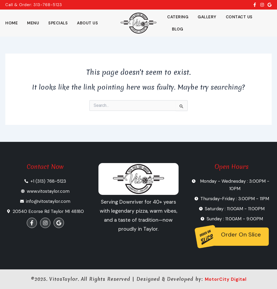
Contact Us (239, 17)
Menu (33, 23)
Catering (177, 17)
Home (11, 23)
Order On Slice (241, 234)
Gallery (207, 17)
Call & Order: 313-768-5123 (33, 4)
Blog (177, 29)
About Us (87, 23)
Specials (58, 23)
